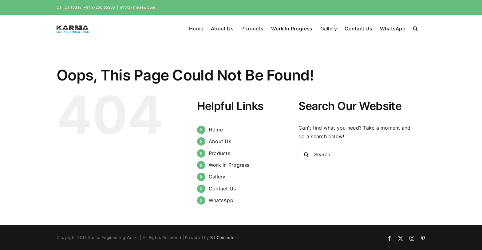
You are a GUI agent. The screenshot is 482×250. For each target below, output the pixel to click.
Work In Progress (229, 165)
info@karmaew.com (137, 7)
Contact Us (222, 188)
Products (219, 153)
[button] (415, 28)
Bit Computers (224, 237)
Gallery (217, 176)
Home (216, 129)
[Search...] (356, 154)
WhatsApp (221, 200)
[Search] (306, 154)
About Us (220, 141)
